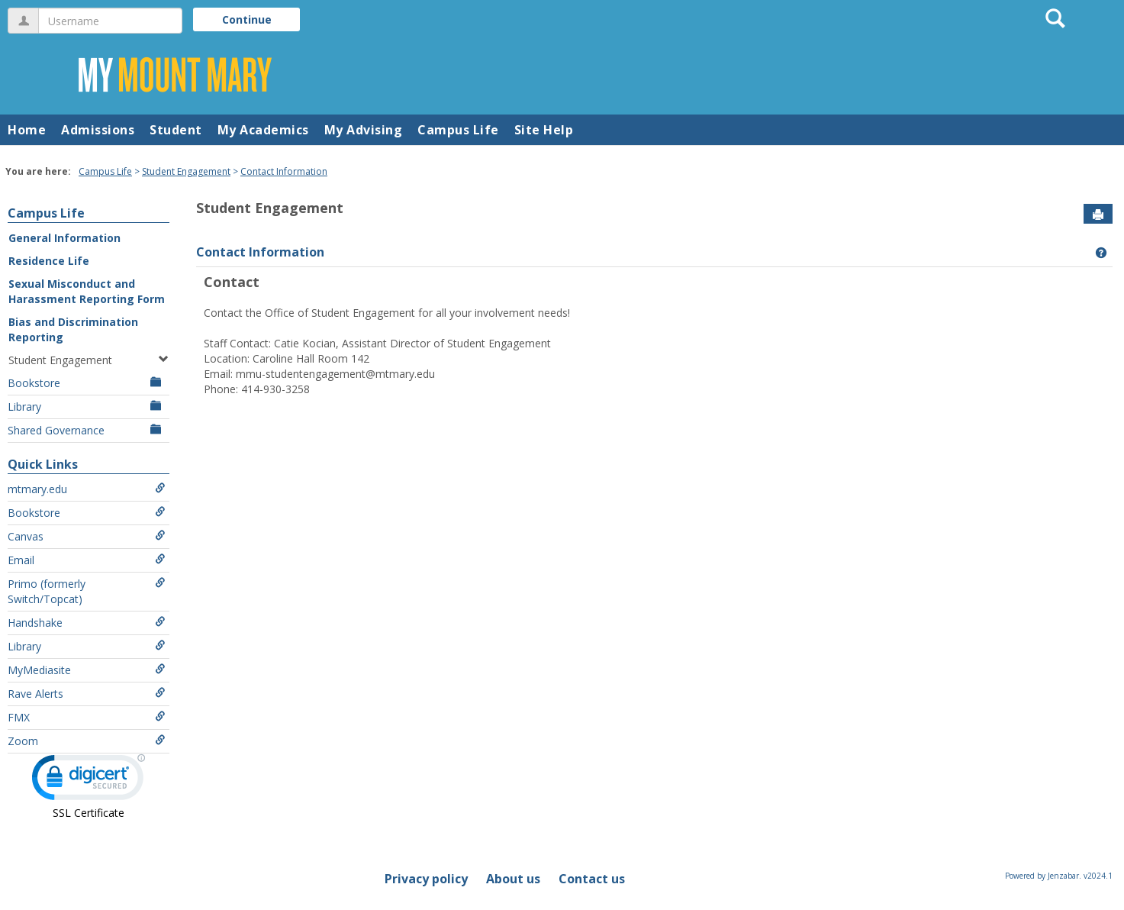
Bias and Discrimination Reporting (73, 329)
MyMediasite (87, 670)
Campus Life (458, 129)
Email (87, 560)
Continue (247, 19)
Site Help (544, 129)
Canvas (87, 536)
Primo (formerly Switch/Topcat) (87, 591)
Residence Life (48, 260)
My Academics (263, 129)
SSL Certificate (88, 812)
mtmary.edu (87, 489)
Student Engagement (186, 171)
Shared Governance (87, 430)
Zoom (87, 741)
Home (27, 129)
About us (513, 878)
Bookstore (87, 383)
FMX (87, 717)
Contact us (592, 878)
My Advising (363, 129)
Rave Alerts (87, 693)
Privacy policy (426, 878)
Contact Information (283, 171)
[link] (88, 780)
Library (87, 406)
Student (176, 129)
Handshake (87, 622)
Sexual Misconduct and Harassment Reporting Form (86, 291)
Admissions (97, 129)
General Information (64, 238)
